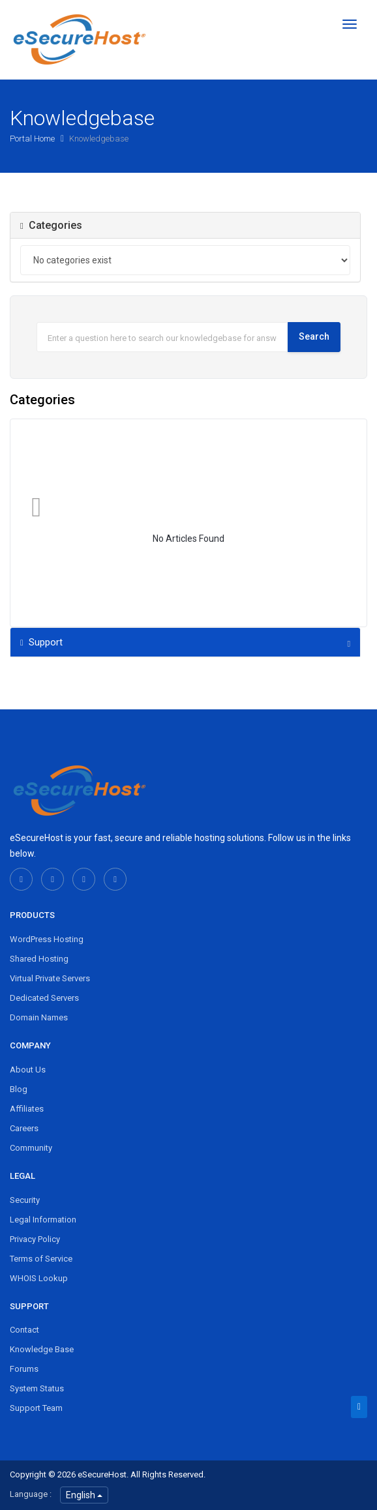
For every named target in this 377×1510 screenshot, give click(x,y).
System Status (37, 1388)
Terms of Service (41, 1259)
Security (25, 1200)
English (84, 1495)
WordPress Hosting (46, 939)
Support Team (36, 1408)
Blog (18, 1089)
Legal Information (43, 1219)
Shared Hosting (39, 959)
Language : (31, 1494)
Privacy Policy (35, 1239)
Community (31, 1148)
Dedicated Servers (44, 998)
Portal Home (33, 138)
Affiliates (27, 1109)
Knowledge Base (42, 1349)
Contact (24, 1330)
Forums (24, 1369)
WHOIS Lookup (39, 1278)
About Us (28, 1069)
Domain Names (39, 1017)
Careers (24, 1128)
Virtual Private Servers (50, 978)
